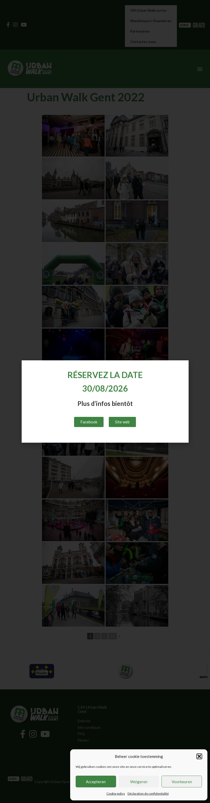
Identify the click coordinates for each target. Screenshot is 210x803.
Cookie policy (115, 793)
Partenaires (140, 31)
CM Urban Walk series (148, 10)
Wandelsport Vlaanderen (151, 21)
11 (113, 636)
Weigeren (138, 781)
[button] (199, 756)
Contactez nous (143, 42)
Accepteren (96, 781)
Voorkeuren (182, 781)
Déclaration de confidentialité (148, 793)
